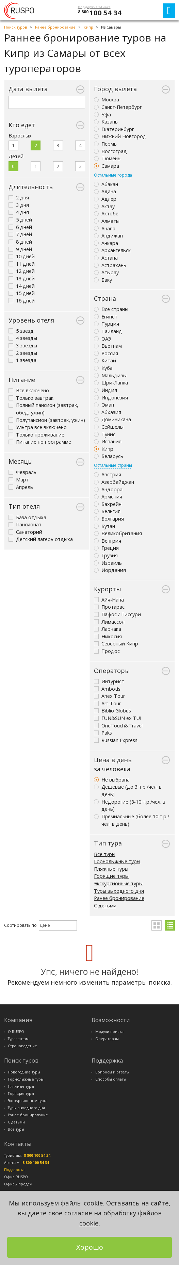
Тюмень (107, 158)
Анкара (106, 243)
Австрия (107, 474)
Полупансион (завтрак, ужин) (47, 420)
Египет (105, 316)
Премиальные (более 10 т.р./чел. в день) (131, 820)
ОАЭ (102, 338)
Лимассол (109, 622)
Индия (105, 390)
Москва (106, 99)
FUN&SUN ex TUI (117, 718)
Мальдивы (110, 375)
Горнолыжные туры (117, 861)
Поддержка (14, 1169)
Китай (105, 360)
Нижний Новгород (120, 136)
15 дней (22, 293)
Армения (108, 496)
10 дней (22, 256)
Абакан (106, 184)
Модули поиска (109, 1031)
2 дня (19, 197)
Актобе (106, 213)
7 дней (20, 234)
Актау (104, 206)
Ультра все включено (38, 427)
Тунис (104, 434)
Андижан (108, 235)
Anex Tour (109, 696)
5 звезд (21, 331)
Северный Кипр (116, 643)
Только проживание (36, 434)
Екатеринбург (114, 129)
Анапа (104, 228)
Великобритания (118, 533)
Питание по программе (40, 442)
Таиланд (108, 331)
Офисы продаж (18, 1184)
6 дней (20, 227)
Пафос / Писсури (117, 614)
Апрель (21, 487)
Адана (105, 191)
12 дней (22, 271)
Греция (106, 548)
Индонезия (111, 397)
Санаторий (25, 532)
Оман (104, 404)
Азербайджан (114, 482)
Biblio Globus (112, 710)
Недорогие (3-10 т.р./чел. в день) (129, 805)
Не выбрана (112, 779)
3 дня (19, 205)
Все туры (104, 854)
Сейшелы (109, 427)
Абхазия (107, 412)
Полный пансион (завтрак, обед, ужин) (43, 409)
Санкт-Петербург (118, 107)
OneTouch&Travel (118, 725)
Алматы (106, 221)
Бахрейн (107, 504)
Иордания (110, 570)
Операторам (107, 1038)
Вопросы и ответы (112, 1072)
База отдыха (27, 517)
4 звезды (23, 338)
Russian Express (115, 740)
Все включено (29, 390)
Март (19, 479)
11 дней (22, 264)
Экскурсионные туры (118, 883)
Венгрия (107, 541)
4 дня (19, 212)
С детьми (105, 905)
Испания (107, 441)
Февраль (22, 472)
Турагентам (18, 1038)
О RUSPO (16, 1031)
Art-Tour (107, 703)
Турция (106, 324)
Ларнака (107, 629)
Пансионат (25, 524)
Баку (103, 280)
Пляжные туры (111, 869)
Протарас (109, 607)
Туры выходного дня (119, 891)
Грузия (106, 555)
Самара (106, 166)
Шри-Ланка (111, 382)
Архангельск (112, 250)
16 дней (22, 300)
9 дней (20, 249)
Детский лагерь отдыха (41, 539)
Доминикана (112, 419)
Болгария (109, 518)
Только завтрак (31, 398)
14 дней (22, 286)
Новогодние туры (24, 1072)
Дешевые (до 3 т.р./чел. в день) (128, 791)
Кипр (103, 449)
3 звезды (23, 345)
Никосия (108, 636)
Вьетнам (108, 346)
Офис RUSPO (16, 1176)
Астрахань (110, 265)
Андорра (108, 489)
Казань (106, 121)
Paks (103, 732)
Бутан (104, 526)
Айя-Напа (109, 599)
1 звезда (22, 360)
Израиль (108, 563)
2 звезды (23, 353)
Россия (106, 353)
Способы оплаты (110, 1079)
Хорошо (89, 1247)
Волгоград (110, 151)
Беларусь (108, 456)
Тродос (107, 651)
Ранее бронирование (119, 898)
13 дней (22, 278)
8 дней (20, 242)
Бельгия (107, 511)
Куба (103, 368)
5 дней (20, 219)
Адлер (105, 199)
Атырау (106, 272)
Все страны (111, 309)
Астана (106, 257)
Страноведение (22, 1046)
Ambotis (107, 689)
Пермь (105, 144)
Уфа (102, 114)
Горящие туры (111, 876)
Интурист (109, 681)
